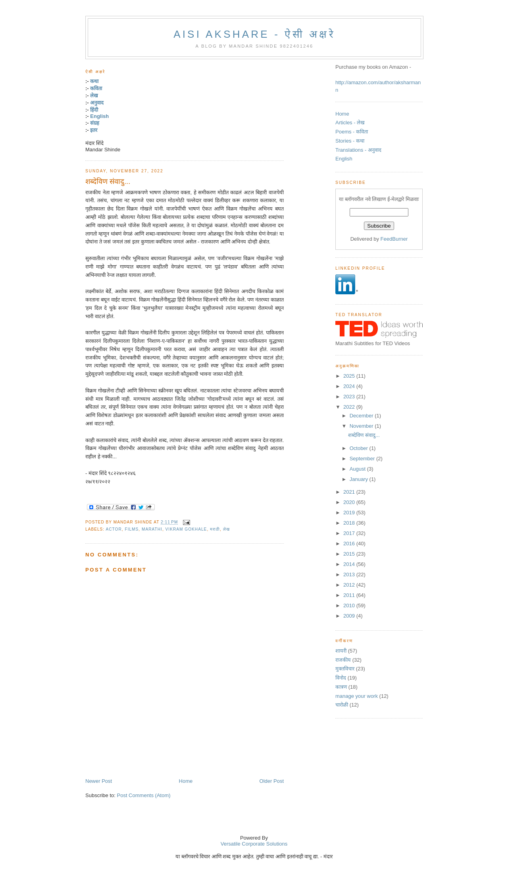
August (358, 469)
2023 (349, 397)
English (99, 116)
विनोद (340, 678)
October (359, 448)
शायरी (340, 651)
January (359, 479)
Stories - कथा (349, 141)
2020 (349, 502)
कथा (94, 81)
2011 (349, 595)
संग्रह (94, 123)
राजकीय (343, 660)
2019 (349, 513)
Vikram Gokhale (186, 529)
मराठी (215, 529)
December (362, 416)
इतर (93, 130)
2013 (349, 574)
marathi (152, 529)
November (362, 426)
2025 (349, 376)
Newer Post (98, 781)
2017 (349, 533)
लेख (94, 95)
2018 (349, 523)
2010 (349, 605)
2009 (349, 616)
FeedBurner (394, 239)
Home (186, 781)
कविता (96, 88)
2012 (349, 585)
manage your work (356, 696)
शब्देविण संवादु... (107, 181)
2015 (349, 554)
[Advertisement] (178, 760)
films (132, 529)
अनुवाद (97, 103)
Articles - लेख (350, 123)
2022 (349, 407)
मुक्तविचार (344, 669)
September (363, 459)
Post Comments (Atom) (144, 795)
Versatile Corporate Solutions (254, 844)
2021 (349, 492)
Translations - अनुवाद (358, 150)
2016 (349, 544)
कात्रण (341, 687)
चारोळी (341, 705)
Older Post (272, 781)
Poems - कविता (351, 132)
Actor (113, 529)
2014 (349, 564)
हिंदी (94, 110)
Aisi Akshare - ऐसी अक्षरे (254, 34)
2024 (349, 386)
